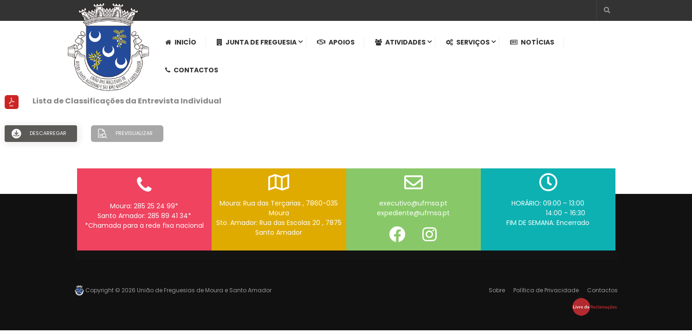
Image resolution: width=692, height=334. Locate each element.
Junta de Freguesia (257, 42)
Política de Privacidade (546, 290)
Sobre (497, 290)
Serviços (468, 42)
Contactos (191, 70)
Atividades (400, 42)
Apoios (336, 42)
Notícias (532, 42)
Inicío (180, 42)
